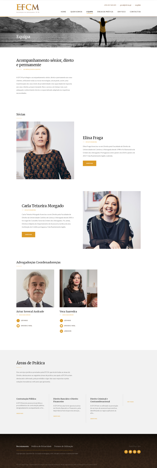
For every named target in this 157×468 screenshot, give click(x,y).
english (138, 5)
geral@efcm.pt (125, 5)
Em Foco (122, 12)
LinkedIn (67, 331)
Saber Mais (89, 163)
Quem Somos (76, 12)
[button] (35, 321)
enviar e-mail (26, 326)
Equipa (90, 12)
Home (63, 12)
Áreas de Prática (105, 12)
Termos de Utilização (63, 446)
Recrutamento (22, 446)
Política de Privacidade (41, 446)
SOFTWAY (75, 453)
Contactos (135, 12)
